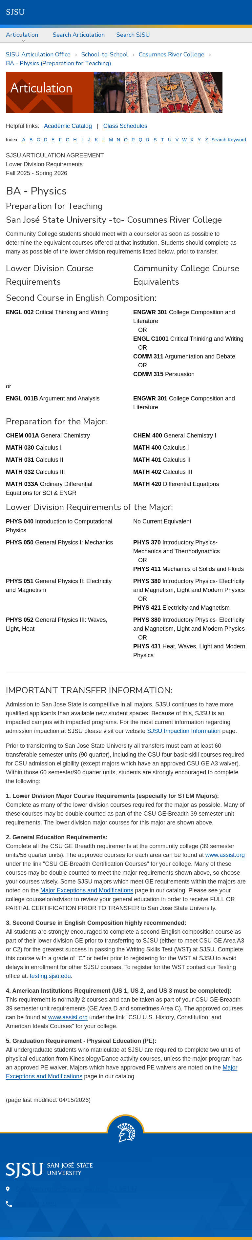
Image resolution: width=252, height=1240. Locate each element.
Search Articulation (79, 35)
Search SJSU (133, 35)
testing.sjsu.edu (50, 976)
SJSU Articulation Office (38, 54)
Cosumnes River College (171, 54)
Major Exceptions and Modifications (86, 890)
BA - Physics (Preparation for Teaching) (58, 63)
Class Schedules (125, 126)
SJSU (15, 12)
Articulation (22, 35)
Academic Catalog (68, 126)
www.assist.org (225, 855)
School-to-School (104, 54)
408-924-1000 (36, 1204)
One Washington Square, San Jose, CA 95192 (76, 1189)
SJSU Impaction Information (183, 731)
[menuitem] (23, 35)
